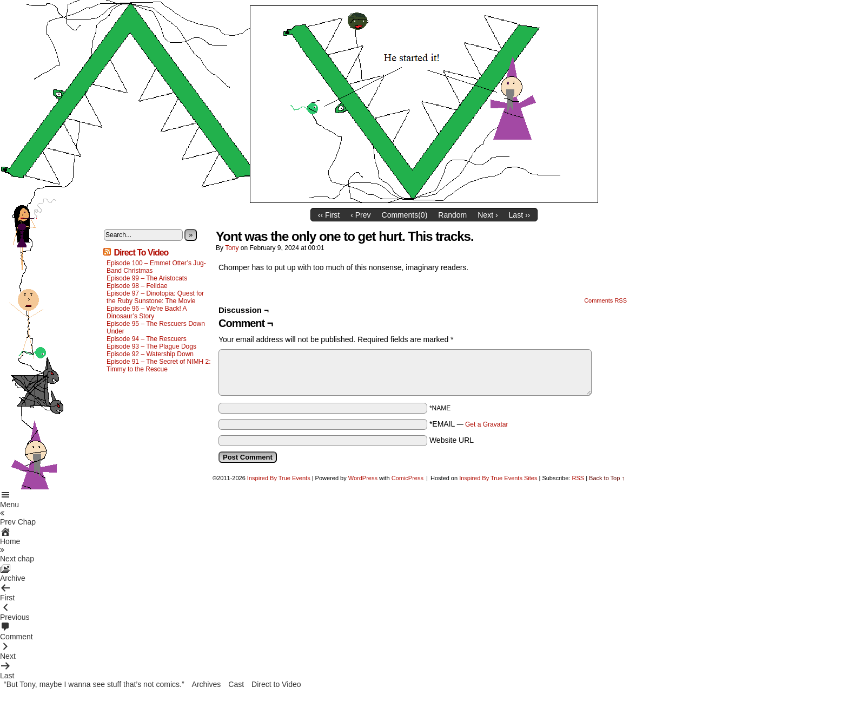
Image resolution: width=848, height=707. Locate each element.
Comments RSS (605, 300)
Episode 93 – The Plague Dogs (151, 346)
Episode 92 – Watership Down (150, 354)
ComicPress (407, 478)
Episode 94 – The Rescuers (147, 339)
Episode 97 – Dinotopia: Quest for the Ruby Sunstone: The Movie (155, 297)
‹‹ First (329, 215)
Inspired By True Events (278, 478)
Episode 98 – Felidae (137, 286)
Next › (488, 215)
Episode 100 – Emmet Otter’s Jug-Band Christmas (156, 266)
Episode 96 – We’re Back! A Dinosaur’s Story (147, 312)
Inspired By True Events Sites (498, 478)
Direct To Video (141, 252)
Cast (236, 684)
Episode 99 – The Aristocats (147, 278)
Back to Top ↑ (607, 478)
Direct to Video (276, 684)
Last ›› (520, 215)
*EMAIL (468, 424)
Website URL (451, 440)
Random (452, 215)
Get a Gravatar (486, 424)
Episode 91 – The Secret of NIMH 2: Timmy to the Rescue (159, 365)
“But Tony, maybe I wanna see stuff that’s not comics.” (94, 684)
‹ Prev (360, 215)
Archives (206, 684)
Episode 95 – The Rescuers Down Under (156, 327)
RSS (578, 478)
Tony (232, 248)
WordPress (362, 478)
